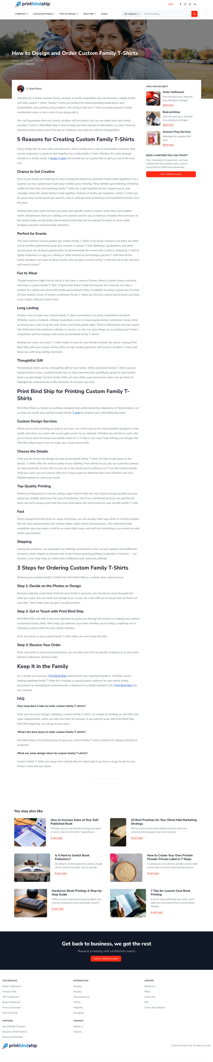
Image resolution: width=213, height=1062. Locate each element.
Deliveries (149, 986)
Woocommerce (81, 997)
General (30, 64)
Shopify (77, 991)
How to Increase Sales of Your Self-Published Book (75, 822)
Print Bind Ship (57, 676)
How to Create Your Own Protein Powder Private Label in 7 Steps (170, 857)
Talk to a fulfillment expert (106, 958)
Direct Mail (88, 13)
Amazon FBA (9, 991)
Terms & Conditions (154, 1007)
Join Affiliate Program (13, 1026)
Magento (78, 1007)
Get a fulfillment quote (170, 174)
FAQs (147, 991)
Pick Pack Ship (9, 1012)
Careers (77, 1031)
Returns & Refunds (12, 1037)
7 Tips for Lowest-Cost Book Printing (170, 892)
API (146, 1002)
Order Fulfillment (11, 986)
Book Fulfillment (11, 1002)
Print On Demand (68, 13)
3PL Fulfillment (10, 997)
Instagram (78, 1012)
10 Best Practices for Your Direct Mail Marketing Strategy (164, 822)
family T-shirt (58, 158)
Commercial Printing (42, 13)
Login (170, 4)
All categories (132, 13)
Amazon (77, 986)
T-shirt (76, 412)
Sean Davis (35, 88)
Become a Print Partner (14, 1031)
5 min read (60, 873)
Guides (104, 13)
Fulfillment (20, 13)
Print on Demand (11, 1007)
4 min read (56, 838)
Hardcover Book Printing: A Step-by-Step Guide (77, 892)
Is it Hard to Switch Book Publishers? (72, 857)
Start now (168, 105)
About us (78, 1026)
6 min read (156, 912)
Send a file (150, 997)
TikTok (76, 1002)
